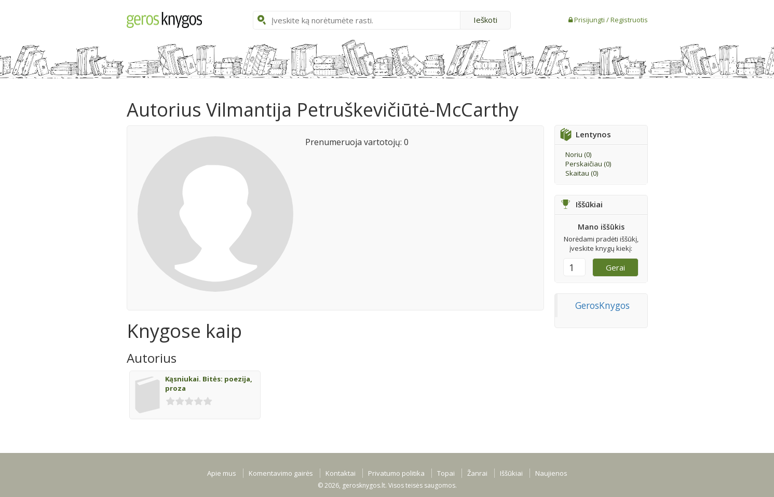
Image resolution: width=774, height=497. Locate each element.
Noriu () (578, 154)
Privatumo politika (396, 473)
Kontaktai (340, 473)
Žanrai (477, 473)
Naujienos (551, 473)
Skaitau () (581, 173)
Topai (446, 473)
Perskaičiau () (588, 163)
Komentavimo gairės (281, 473)
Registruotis (629, 19)
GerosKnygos (602, 305)
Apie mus (221, 473)
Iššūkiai (511, 473)
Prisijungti (590, 19)
